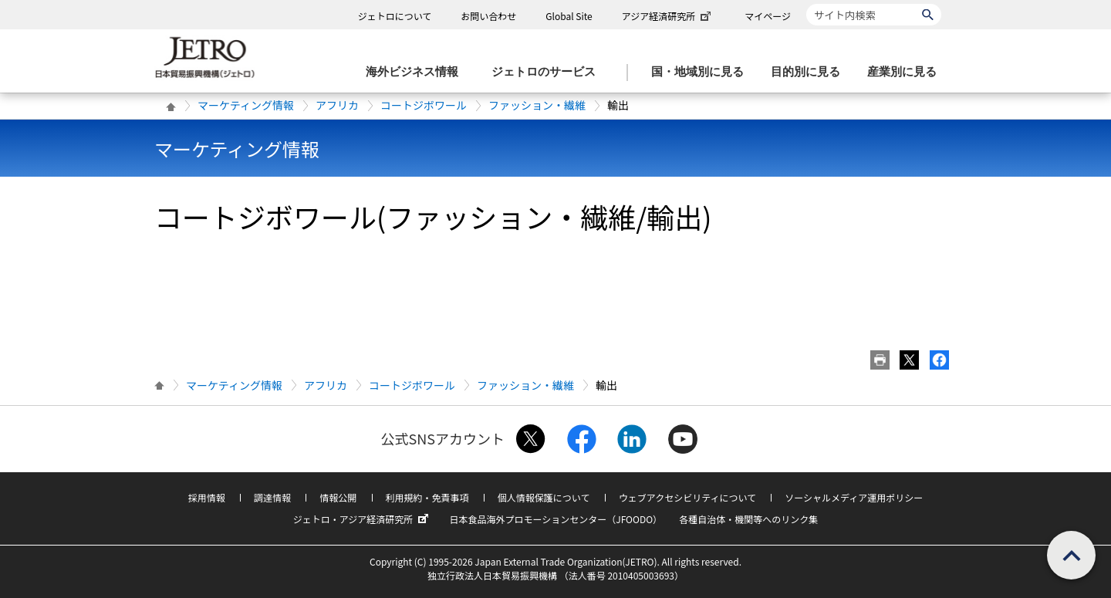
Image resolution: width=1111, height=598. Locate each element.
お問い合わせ (488, 15)
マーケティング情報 (246, 105)
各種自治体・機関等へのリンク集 (748, 518)
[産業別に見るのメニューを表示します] (906, 72)
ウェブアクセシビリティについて (687, 497)
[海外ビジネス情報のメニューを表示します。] (417, 72)
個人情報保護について (544, 497)
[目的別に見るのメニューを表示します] (810, 72)
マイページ (768, 15)
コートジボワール (423, 105)
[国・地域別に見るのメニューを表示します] (702, 72)
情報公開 (337, 497)
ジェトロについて (395, 15)
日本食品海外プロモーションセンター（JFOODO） (555, 518)
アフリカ (337, 105)
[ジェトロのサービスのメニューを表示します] (548, 72)
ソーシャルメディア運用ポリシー (854, 497)
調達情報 (272, 497)
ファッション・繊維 (537, 105)
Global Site (568, 15)
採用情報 (206, 497)
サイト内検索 (805, 3)
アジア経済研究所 (668, 15)
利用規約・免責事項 (427, 497)
